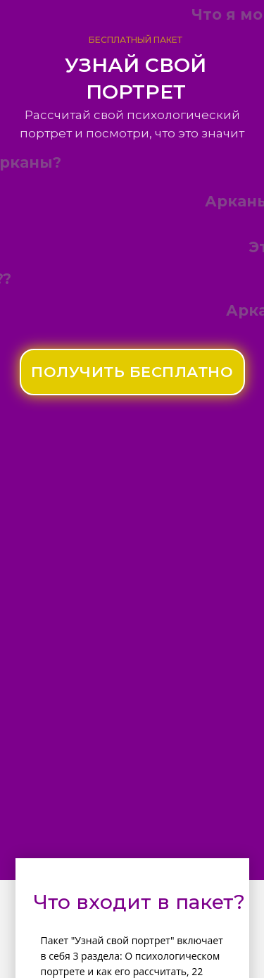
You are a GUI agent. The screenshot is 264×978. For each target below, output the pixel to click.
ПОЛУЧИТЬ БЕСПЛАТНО (132, 371)
